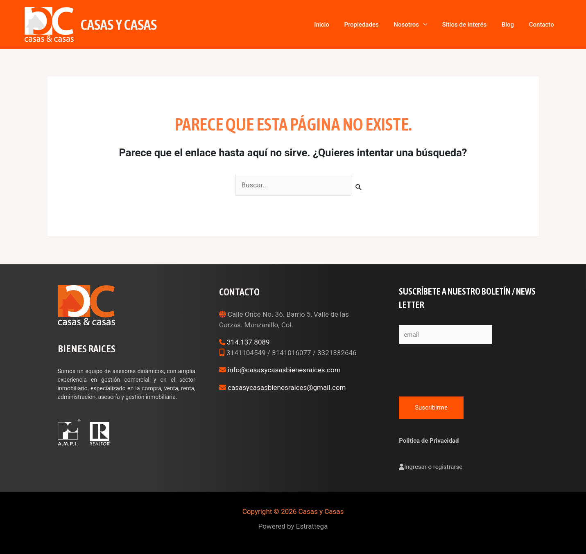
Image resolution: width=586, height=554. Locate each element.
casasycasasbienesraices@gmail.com (287, 387)
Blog (518, 24)
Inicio (359, 24)
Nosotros (430, 24)
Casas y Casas (119, 24)
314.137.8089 (248, 342)
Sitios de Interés (481, 24)
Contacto (544, 24)
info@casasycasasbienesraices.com (284, 370)
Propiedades (392, 24)
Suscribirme (431, 407)
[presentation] (461, 368)
